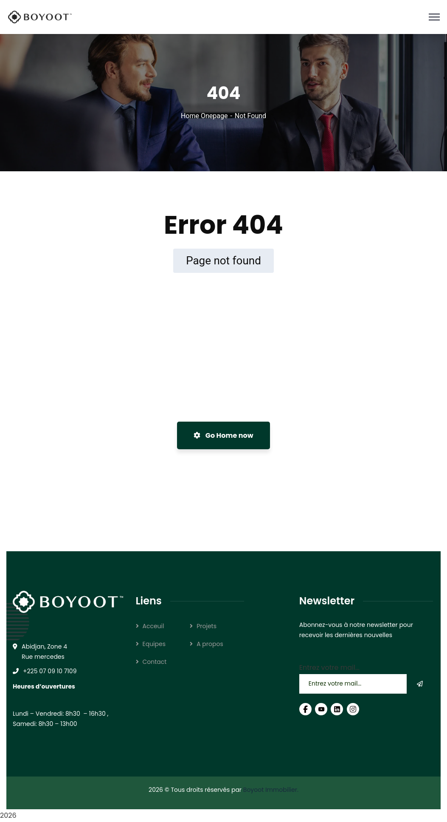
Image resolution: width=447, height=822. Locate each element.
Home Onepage (204, 116)
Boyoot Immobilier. (270, 789)
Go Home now (223, 435)
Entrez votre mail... (329, 667)
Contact (155, 662)
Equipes (154, 644)
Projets (206, 626)
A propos (210, 644)
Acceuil (153, 626)
